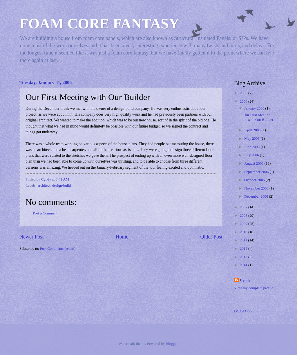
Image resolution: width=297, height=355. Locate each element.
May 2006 (252, 138)
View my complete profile (253, 288)
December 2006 (256, 196)
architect (43, 185)
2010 (244, 232)
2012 (244, 249)
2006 (244, 101)
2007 (244, 207)
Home (121, 237)
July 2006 (252, 155)
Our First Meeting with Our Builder (258, 117)
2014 (244, 265)
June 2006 (252, 147)
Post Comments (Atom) (57, 249)
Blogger (172, 344)
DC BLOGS (243, 311)
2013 (244, 257)
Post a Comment (45, 213)
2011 (244, 240)
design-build (61, 185)
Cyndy (245, 280)
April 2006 (252, 130)
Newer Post (31, 237)
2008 (244, 216)
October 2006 (255, 180)
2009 (244, 224)
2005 (244, 93)
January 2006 (254, 108)
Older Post (211, 237)
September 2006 (256, 172)
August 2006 (254, 163)
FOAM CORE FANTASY (99, 23)
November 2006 (256, 188)
